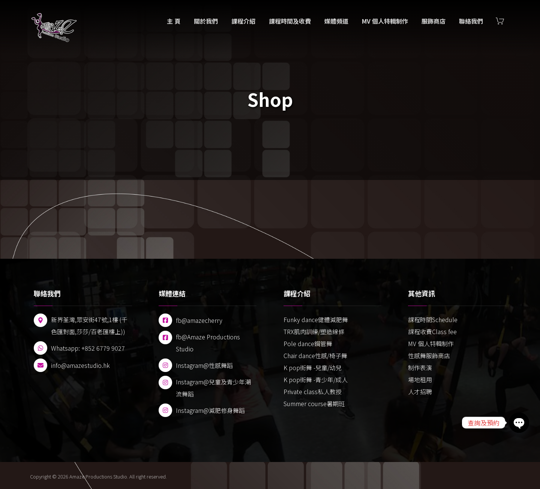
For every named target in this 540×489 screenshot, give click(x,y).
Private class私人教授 (313, 391)
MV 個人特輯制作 (431, 343)
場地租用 (420, 379)
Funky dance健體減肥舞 (316, 319)
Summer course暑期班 (314, 403)
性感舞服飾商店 (429, 355)
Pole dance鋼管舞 (308, 343)
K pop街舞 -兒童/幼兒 (313, 367)
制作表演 (420, 367)
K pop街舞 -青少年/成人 (316, 379)
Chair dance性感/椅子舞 (315, 355)
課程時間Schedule (433, 319)
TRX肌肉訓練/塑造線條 (314, 331)
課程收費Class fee (432, 331)
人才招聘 (420, 391)
